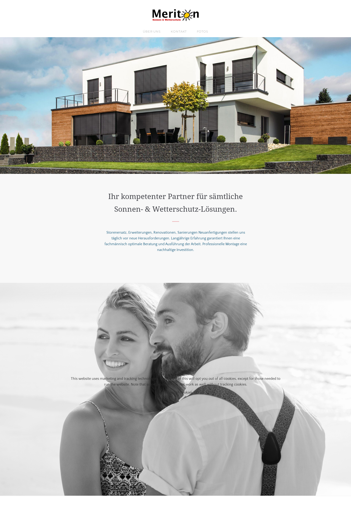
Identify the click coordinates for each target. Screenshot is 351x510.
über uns (152, 31)
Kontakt (178, 31)
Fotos (202, 31)
